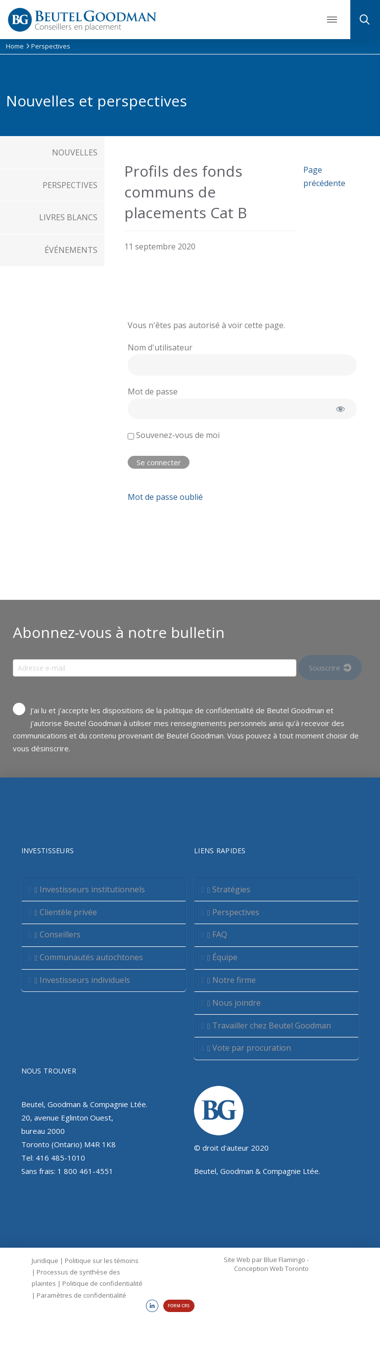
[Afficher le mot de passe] (341, 408)
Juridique (45, 1260)
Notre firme (231, 979)
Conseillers (57, 934)
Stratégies (229, 889)
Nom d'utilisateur (160, 347)
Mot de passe (153, 391)
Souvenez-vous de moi (174, 435)
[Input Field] (154, 667)
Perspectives (233, 912)
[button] (332, 20)
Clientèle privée (65, 912)
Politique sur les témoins (102, 1260)
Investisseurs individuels (82, 979)
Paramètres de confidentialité (81, 1295)
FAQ (217, 934)
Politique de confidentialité (102, 1283)
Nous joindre (234, 1002)
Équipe (222, 957)
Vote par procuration (249, 1047)
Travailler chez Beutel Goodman (269, 1025)
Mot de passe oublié (165, 496)
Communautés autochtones (88, 957)
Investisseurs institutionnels (89, 889)
